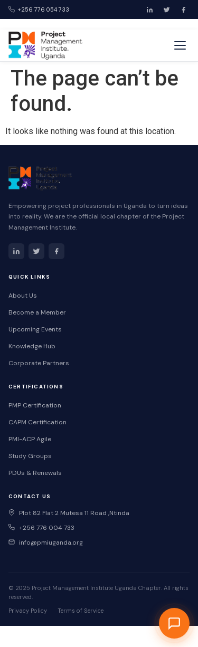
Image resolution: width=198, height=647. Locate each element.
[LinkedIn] (149, 9)
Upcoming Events (35, 329)
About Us (22, 295)
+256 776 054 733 (38, 9)
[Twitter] (166, 9)
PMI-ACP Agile (29, 439)
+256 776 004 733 (41, 528)
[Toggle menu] (180, 45)
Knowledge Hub (31, 346)
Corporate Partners (38, 363)
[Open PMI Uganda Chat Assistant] (174, 623)
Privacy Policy (27, 610)
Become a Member (37, 312)
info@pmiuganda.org (45, 542)
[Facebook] (183, 9)
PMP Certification (34, 405)
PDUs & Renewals (35, 473)
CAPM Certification (37, 422)
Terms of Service (80, 610)
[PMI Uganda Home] (45, 45)
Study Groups (30, 456)
